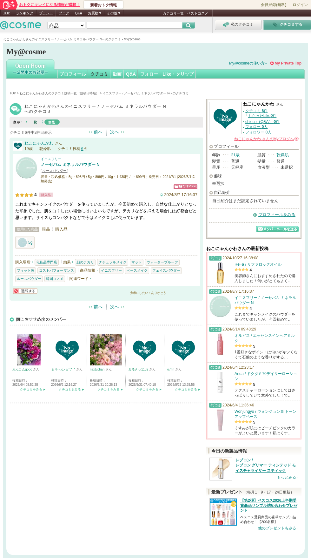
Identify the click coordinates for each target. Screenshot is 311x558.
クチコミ (99, 74)
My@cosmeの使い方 (247, 63)
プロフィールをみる (276, 214)
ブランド (46, 13)
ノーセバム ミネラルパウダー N (70, 164)
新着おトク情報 (103, 5)
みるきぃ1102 (139, 369)
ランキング (24, 13)
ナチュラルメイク (113, 262)
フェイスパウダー (166, 270)
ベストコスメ (197, 13)
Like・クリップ (178, 74)
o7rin (171, 369)
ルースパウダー (54, 171)
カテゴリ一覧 (173, 13)
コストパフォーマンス (56, 270)
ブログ (64, 13)
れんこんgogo (22, 369)
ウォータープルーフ (162, 262)
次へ (114, 131)
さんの (266, 139)
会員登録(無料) (273, 5)
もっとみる (286, 477)
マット (136, 262)
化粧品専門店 (46, 262)
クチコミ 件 (256, 111)
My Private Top (288, 63)
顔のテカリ (85, 262)
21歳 (235, 155)
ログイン (300, 5)
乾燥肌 (282, 155)
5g (24, 242)
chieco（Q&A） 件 (262, 121)
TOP (6, 13)
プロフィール (72, 74)
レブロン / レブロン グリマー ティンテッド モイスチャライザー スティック (265, 465)
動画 (117, 74)
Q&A (78, 13)
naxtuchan (97, 369)
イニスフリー (51, 159)
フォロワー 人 (258, 132)
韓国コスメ (54, 279)
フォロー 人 (256, 127)
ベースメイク (137, 270)
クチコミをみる (31, 389)
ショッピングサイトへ (185, 186)
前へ (98, 131)
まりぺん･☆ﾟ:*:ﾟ (63, 369)
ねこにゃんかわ (38, 143)
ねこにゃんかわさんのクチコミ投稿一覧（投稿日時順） (59, 93)
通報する (25, 291)
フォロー (149, 74)
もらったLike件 (262, 115)
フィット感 (25, 270)
